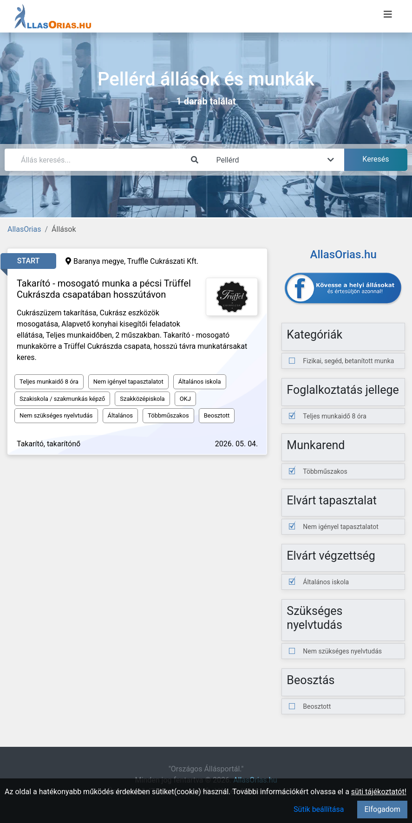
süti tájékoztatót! (378, 791)
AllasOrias (24, 229)
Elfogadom (382, 809)
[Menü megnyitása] (388, 14)
